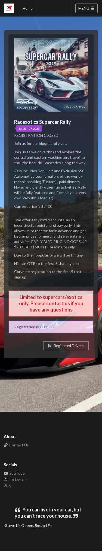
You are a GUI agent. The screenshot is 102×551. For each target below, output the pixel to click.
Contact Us (16, 445)
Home (28, 8)
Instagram (15, 479)
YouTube (14, 473)
